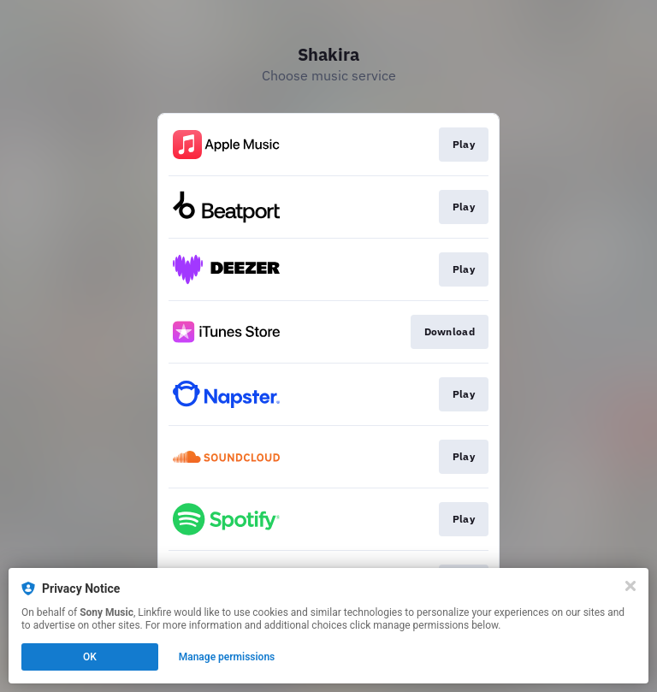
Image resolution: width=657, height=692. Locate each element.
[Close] (630, 586)
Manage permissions (227, 657)
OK (90, 657)
